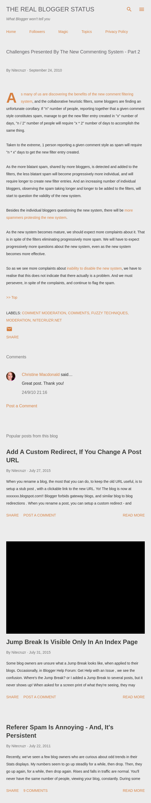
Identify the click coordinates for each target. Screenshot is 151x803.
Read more (134, 515)
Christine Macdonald (41, 374)
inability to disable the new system (94, 268)
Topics (86, 32)
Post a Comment (21, 406)
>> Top (11, 297)
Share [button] (12, 337)
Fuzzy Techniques (109, 313)
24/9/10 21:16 (34, 392)
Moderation (18, 320)
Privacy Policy (116, 32)
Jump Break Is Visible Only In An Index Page (72, 641)
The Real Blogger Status (50, 9)
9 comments (35, 790)
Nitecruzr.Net (47, 320)
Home (11, 32)
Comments (78, 313)
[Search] (129, 9)
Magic (63, 32)
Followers (37, 32)
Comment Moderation (44, 313)
